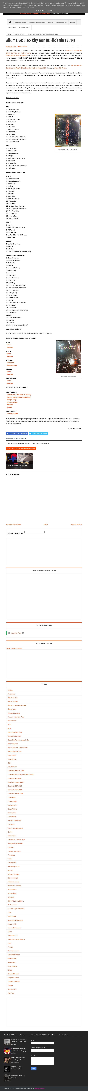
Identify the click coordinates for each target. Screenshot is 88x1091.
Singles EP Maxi (13, 974)
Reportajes (11, 962)
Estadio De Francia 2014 (16, 840)
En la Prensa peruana (15, 828)
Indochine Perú (16, 633)
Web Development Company (17, 1088)
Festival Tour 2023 (14, 851)
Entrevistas (12, 836)
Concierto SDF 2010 (15, 786)
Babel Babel (12, 721)
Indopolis (11, 897)
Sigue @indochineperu (14, 648)
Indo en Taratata (13, 874)
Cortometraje (12, 801)
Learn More (41, 11)
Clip (9, 763)
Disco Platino (12, 809)
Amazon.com (12, 365)
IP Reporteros (12, 905)
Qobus (9, 407)
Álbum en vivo (23, 46)
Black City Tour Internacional (18, 747)
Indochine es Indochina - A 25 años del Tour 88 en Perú (18, 1042)
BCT (9, 728)
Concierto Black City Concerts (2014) (20, 774)
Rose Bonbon (12, 966)
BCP (9, 724)
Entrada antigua (76, 524)
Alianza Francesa (14, 713)
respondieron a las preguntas (16, 55)
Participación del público (16, 939)
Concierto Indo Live (14, 778)
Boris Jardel (12, 755)
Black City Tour (13, 744)
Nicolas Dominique (14, 928)
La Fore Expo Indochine (16, 909)
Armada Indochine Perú (16, 717)
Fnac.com (10, 363)
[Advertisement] (21, 551)
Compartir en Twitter (38, 433)
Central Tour (12, 759)
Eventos (10, 847)
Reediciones (12, 958)
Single (10, 970)
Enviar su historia (20, 22)
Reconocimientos (14, 955)
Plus (9, 943)
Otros (10, 932)
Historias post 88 (13, 866)
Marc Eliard (12, 916)
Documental (12, 816)
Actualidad (11, 694)
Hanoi (10, 859)
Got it (50, 11)
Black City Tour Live (14, 751)
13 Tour (10, 690)
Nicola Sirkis (12, 924)
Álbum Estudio (13, 701)
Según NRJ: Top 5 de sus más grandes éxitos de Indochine (18, 1060)
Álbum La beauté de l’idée (17, 705)
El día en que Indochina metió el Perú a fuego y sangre (18, 1051)
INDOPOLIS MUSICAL (16, 901)
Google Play (11, 400)
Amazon (10, 347)
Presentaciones (13, 951)
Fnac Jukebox (12, 402)
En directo (11, 824)
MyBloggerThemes (40, 1088)
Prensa (10, 947)
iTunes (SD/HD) (12, 414)
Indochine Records (14, 886)
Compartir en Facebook (16, 433)
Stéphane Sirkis (13, 978)
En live (10, 832)
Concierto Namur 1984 (16, 782)
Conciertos (11, 797)
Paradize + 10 (13, 935)
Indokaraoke (12, 889)
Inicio (46, 524)
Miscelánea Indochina (15, 920)
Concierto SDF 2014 (15, 790)
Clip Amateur (12, 767)
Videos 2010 (12, 989)
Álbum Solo (12, 709)
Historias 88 (12, 863)
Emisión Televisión (14, 820)
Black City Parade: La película (18, 740)
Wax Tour (11, 993)
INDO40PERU (13, 878)
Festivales (11, 855)
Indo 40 (10, 870)
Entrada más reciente (13, 524)
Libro (9, 912)
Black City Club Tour (15, 732)
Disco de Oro (12, 805)
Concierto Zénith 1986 (15, 793)
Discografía (12, 813)
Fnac (8, 345)
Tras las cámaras (14, 981)
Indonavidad (12, 893)
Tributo (10, 985)
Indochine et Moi (13, 882)
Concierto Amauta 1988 (16, 770)
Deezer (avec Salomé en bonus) (18, 397)
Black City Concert (14, 736)
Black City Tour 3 (60, 68)
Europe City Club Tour (15, 843)
